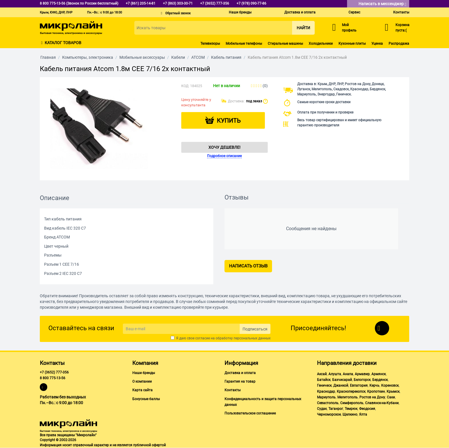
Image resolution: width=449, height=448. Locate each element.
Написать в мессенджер (382, 4)
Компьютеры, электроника (87, 57)
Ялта (363, 414)
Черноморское (329, 414)
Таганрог (335, 409)
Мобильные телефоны (244, 44)
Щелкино (349, 414)
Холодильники (321, 44)
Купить (229, 120)
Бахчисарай (342, 380)
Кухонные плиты (352, 44)
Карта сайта (142, 390)
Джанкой (340, 386)
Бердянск (380, 380)
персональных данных (252, 338)
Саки (391, 397)
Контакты (401, 12)
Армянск (378, 374)
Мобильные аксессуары (142, 57)
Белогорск (362, 380)
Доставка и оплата (300, 12)
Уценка (377, 44)
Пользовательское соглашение (250, 413)
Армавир (362, 374)
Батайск (323, 380)
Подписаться (255, 329)
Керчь (374, 386)
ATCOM (198, 57)
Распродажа (399, 44)
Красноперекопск (351, 392)
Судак (322, 409)
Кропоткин (376, 392)
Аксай (322, 374)
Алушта (334, 374)
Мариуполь (326, 397)
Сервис (354, 12)
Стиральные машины (285, 44)
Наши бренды (240, 12)
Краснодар (326, 392)
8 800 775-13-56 (52, 378)
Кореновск (390, 386)
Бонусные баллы (146, 399)
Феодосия (367, 409)
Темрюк (351, 409)
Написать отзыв (248, 266)
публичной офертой (149, 445)
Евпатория (359, 386)
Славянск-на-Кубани (382, 403)
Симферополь (351, 403)
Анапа (348, 374)
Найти (303, 28)
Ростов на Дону (372, 397)
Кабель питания (226, 57)
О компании (142, 381)
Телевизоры (210, 44)
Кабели (178, 57)
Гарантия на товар (239, 381)
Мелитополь (347, 397)
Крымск (393, 392)
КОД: (185, 86)
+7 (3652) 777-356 (54, 372)
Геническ (324, 386)
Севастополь (327, 403)
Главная (48, 57)
